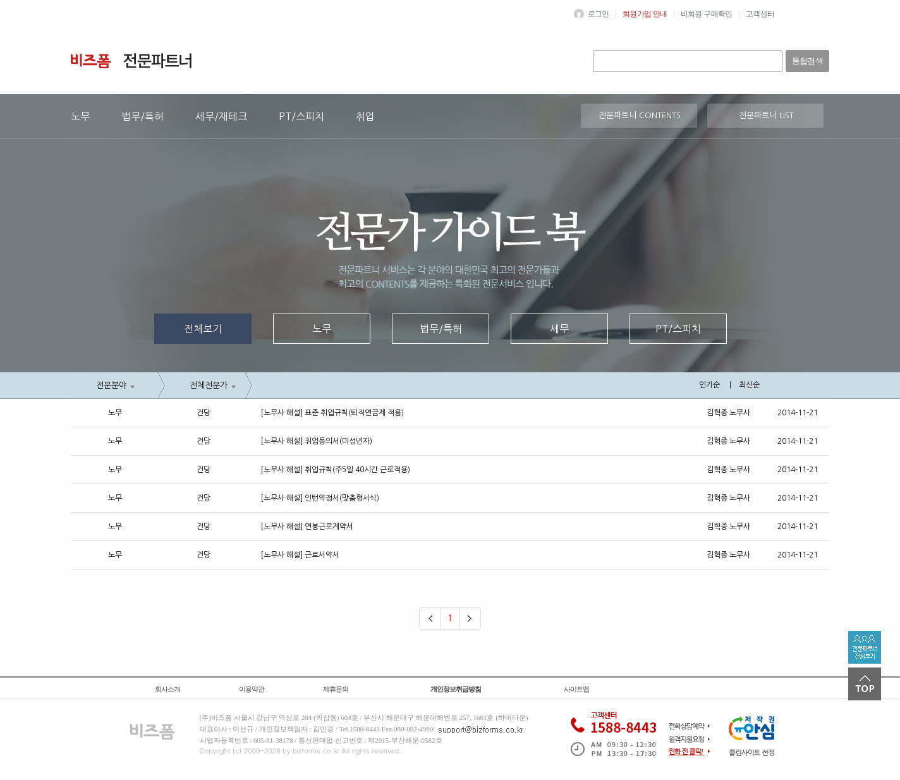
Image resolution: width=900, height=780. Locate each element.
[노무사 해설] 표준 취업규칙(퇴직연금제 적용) (332, 413)
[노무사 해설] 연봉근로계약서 (306, 526)
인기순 (709, 385)
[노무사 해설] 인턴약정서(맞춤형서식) (319, 498)
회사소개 (167, 689)
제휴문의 (335, 689)
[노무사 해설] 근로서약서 (299, 555)
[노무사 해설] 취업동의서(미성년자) (316, 441)
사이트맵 (576, 689)
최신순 (749, 385)
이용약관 (251, 689)
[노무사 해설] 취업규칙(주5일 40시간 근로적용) (335, 469)
